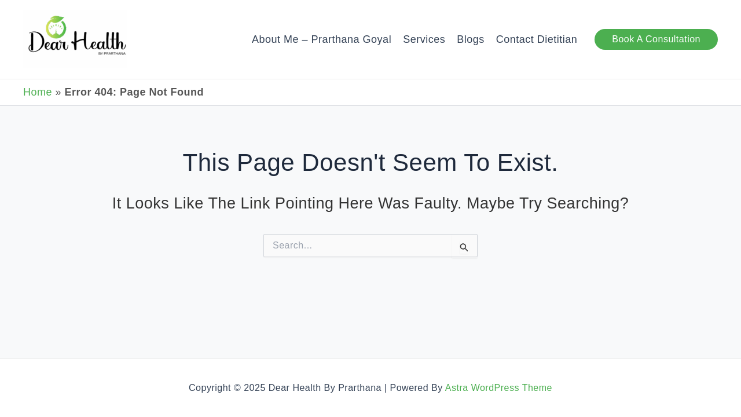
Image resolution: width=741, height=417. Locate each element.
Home (37, 92)
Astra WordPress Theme (498, 388)
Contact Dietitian (537, 39)
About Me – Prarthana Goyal (321, 39)
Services (424, 39)
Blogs (471, 39)
